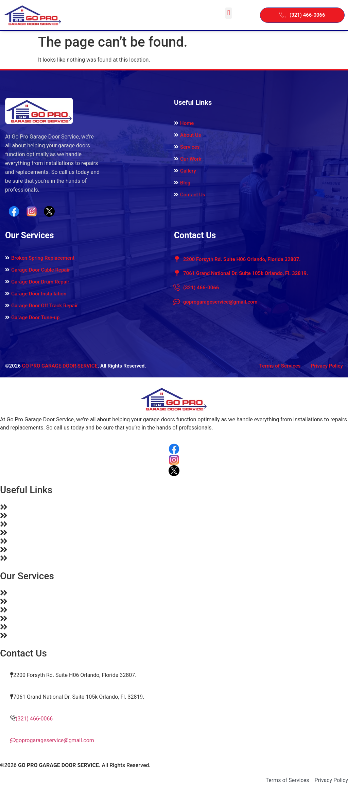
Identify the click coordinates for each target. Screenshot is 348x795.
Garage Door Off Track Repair (44, 306)
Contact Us (192, 195)
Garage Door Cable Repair (40, 270)
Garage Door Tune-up (35, 317)
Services (189, 147)
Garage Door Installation (38, 294)
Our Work (190, 159)
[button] (228, 13)
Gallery (188, 171)
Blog (185, 183)
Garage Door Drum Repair (40, 282)
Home (187, 123)
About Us (190, 135)
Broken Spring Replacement (42, 258)
